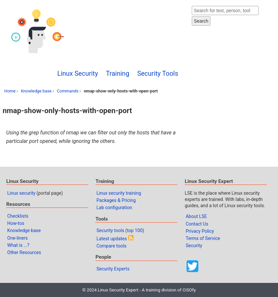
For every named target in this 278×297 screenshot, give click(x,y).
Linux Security (77, 73)
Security (194, 245)
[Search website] (225, 10)
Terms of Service (203, 238)
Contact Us (197, 224)
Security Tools (157, 73)
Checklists (18, 216)
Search (201, 21)
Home (9, 91)
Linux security (21, 193)
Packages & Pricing (116, 200)
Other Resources (24, 252)
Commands (68, 91)
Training (117, 73)
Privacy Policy (200, 231)
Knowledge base (36, 91)
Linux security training (118, 193)
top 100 (134, 230)
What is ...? (18, 245)
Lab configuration (114, 207)
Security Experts (112, 268)
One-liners (17, 238)
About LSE (196, 216)
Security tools (110, 230)
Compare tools (111, 245)
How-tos (15, 223)
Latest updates (111, 238)
